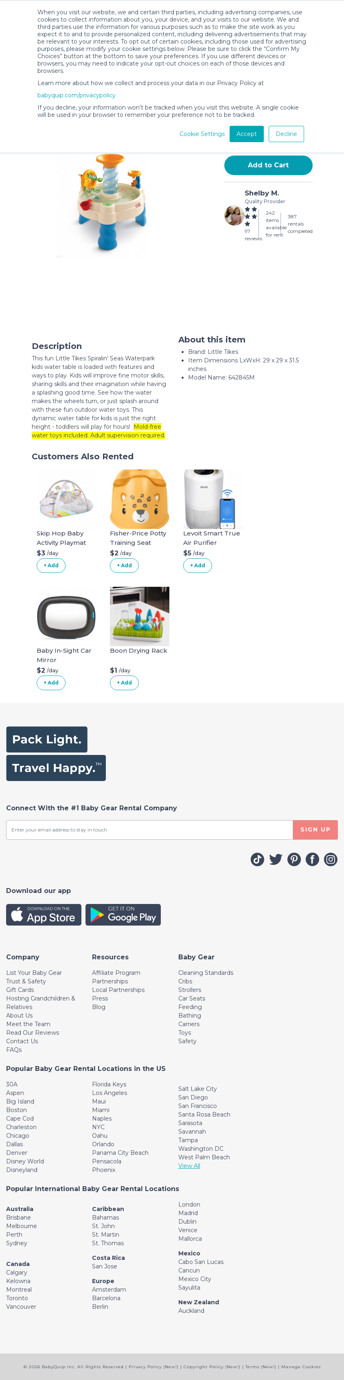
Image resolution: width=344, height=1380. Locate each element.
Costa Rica (108, 1258)
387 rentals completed (300, 223)
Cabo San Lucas (200, 1262)
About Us (19, 1015)
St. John (103, 1226)
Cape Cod (20, 1118)
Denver (16, 1152)
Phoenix (103, 1170)
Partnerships (110, 981)
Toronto (17, 1298)
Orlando (103, 1144)
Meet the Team (28, 1024)
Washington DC (200, 1148)
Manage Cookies (301, 1366)
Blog (98, 1007)
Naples (102, 1118)
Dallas (14, 1144)
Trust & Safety (26, 981)
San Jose (104, 1266)
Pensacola (106, 1161)
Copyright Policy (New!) (212, 1366)
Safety (187, 1041)
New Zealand (198, 1302)
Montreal (19, 1289)
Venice (187, 1230)
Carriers (188, 1024)
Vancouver (21, 1306)
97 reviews (253, 234)
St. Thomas (108, 1243)
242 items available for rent (276, 224)
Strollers (189, 990)
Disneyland (21, 1170)
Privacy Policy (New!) (154, 1366)
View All (189, 1165)
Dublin (187, 1221)
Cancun (189, 1270)
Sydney (16, 1243)
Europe (103, 1281)
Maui (99, 1101)
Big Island (20, 1101)
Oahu (99, 1135)
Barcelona (106, 1298)
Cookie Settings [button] (202, 134)
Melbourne (21, 1226)
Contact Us (22, 1041)
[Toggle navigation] (22, 957)
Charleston (21, 1127)
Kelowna (18, 1281)
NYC (98, 1127)
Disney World (25, 1161)
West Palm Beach (204, 1157)
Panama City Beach (120, 1152)
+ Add (51, 565)
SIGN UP (315, 829)
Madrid (188, 1213)
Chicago (17, 1135)
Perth (14, 1234)
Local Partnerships (118, 990)
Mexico (189, 1253)
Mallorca (190, 1238)
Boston (16, 1110)
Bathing (189, 1015)
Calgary (16, 1272)
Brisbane (18, 1217)
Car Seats (191, 998)
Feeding (190, 1007)
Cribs (185, 981)
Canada (18, 1264)
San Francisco (197, 1106)
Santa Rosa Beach (204, 1114)
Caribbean (108, 1209)
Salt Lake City (197, 1089)
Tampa (188, 1140)
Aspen (15, 1093)
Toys (184, 1032)
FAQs (14, 1049)
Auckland (191, 1310)
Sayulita (189, 1287)
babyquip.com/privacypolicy (76, 95)
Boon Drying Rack (138, 650)
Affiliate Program (116, 972)
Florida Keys (109, 1084)
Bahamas (105, 1217)
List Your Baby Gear (34, 972)
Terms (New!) (260, 1366)
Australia (19, 1209)
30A (12, 1084)
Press (100, 998)
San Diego (193, 1097)
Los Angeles (109, 1093)
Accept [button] (247, 134)
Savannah (192, 1131)
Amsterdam (109, 1289)
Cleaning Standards (205, 972)
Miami (101, 1110)
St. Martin (105, 1234)
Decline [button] (286, 134)
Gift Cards (20, 990)
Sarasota (190, 1123)
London (189, 1204)
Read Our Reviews (32, 1032)
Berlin (100, 1306)
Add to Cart (268, 165)
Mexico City (194, 1279)
